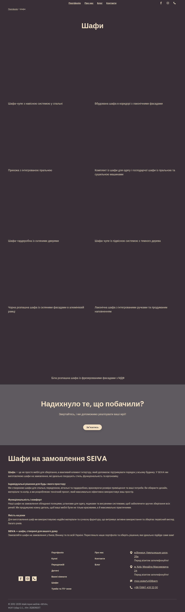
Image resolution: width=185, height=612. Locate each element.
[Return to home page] (16, 3)
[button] (161, 3)
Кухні (54, 558)
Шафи (55, 582)
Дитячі (55, 570)
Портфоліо (75, 3)
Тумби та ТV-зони (62, 588)
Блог (100, 3)
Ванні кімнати (59, 576)
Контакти (111, 3)
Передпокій (58, 564)
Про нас (89, 3)
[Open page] (49, 71)
